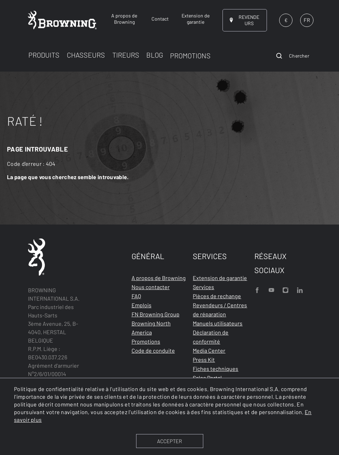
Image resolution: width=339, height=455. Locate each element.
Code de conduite (153, 350)
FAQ (136, 296)
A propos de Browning (159, 277)
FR (307, 20)
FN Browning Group (155, 314)
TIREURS (125, 55)
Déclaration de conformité (210, 337)
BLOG (154, 55)
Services (203, 287)
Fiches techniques (215, 368)
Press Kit (204, 359)
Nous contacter (151, 287)
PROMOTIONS (190, 55)
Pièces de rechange (217, 296)
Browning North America (151, 328)
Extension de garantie (220, 277)
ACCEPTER (169, 441)
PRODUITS (43, 55)
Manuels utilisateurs (217, 323)
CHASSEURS (86, 55)
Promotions (146, 341)
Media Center (209, 350)
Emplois (141, 305)
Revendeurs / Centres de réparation (220, 309)
